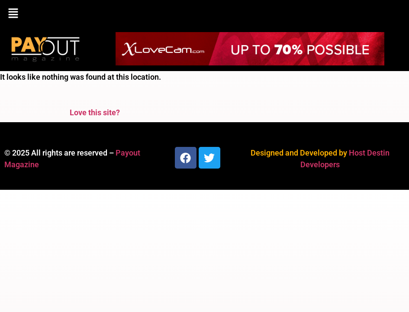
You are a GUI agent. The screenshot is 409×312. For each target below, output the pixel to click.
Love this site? (95, 112)
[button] (204, 13)
